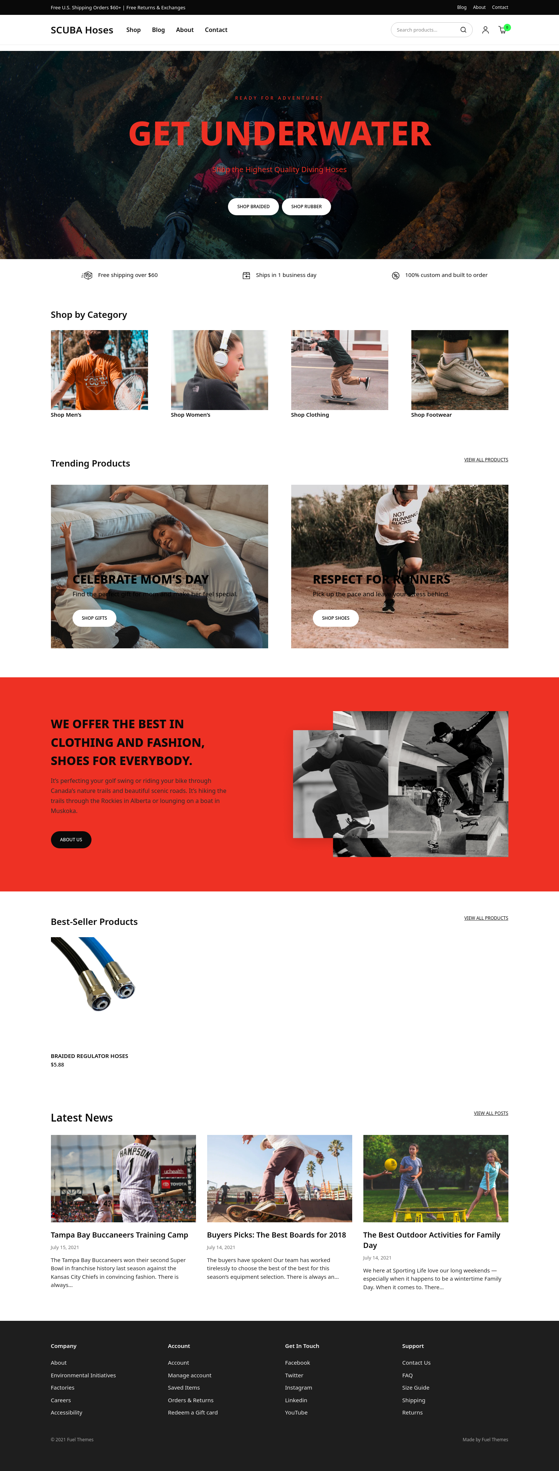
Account (178, 1362)
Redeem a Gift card (193, 1412)
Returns (412, 1412)
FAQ (407, 1375)
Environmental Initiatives (83, 1375)
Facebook (297, 1362)
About (479, 7)
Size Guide (416, 1387)
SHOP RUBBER (306, 206)
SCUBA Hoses (82, 29)
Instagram (298, 1387)
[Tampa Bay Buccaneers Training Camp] (123, 1178)
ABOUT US (71, 839)
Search (463, 29)
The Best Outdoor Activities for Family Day (432, 1240)
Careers (61, 1400)
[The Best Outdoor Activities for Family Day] (435, 1178)
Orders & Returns (191, 1400)
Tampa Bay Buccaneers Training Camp (120, 1235)
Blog (462, 7)
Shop (133, 30)
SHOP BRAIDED (253, 206)
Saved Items (184, 1387)
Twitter (294, 1375)
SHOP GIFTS (94, 618)
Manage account (190, 1375)
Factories (63, 1387)
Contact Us (416, 1362)
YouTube (296, 1412)
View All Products (486, 460)
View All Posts (491, 1113)
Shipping (413, 1400)
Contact (500, 7)
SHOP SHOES (336, 618)
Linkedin (296, 1400)
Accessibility (67, 1412)
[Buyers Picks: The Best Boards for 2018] (279, 1178)
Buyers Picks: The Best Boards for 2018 (276, 1235)
